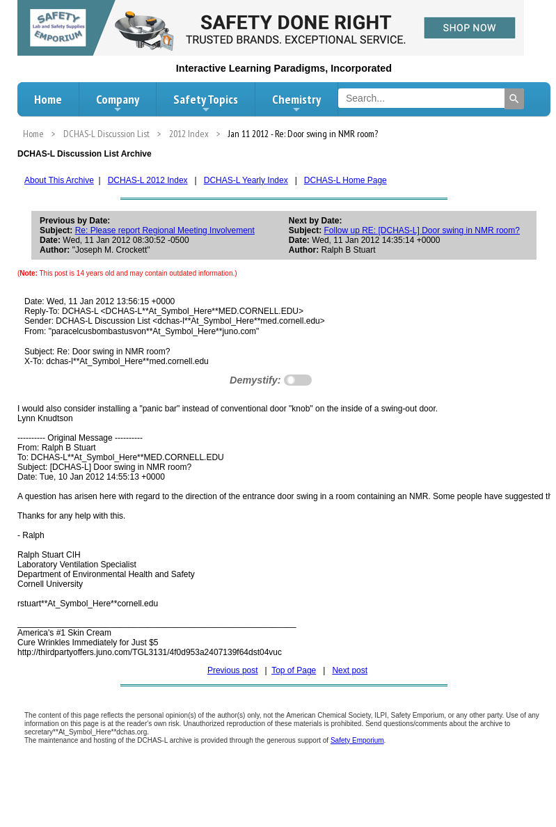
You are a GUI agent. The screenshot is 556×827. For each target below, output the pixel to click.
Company (117, 103)
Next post (349, 670)
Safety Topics (205, 103)
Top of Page (293, 670)
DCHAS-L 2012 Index (148, 180)
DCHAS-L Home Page (345, 180)
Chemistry (296, 103)
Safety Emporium (357, 740)
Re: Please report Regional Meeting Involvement (165, 230)
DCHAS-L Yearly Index (246, 180)
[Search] (514, 98)
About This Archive (59, 180)
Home (48, 99)
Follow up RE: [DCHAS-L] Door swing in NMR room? (421, 230)
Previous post (232, 670)
